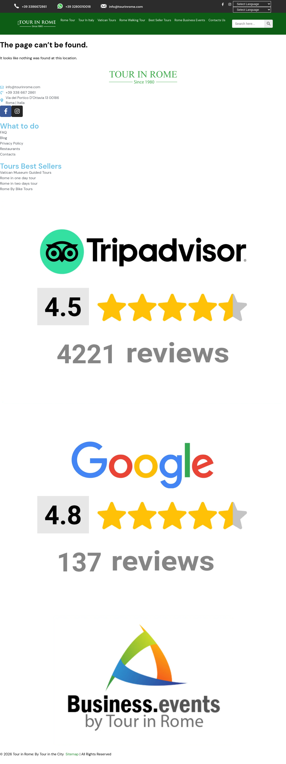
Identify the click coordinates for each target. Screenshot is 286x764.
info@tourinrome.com (126, 7)
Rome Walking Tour (132, 20)
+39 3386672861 (34, 7)
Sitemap (72, 754)
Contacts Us (216, 20)
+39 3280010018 (78, 7)
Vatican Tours (107, 20)
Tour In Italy (86, 20)
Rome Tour (68, 20)
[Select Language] (252, 4)
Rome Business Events (190, 20)
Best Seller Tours (160, 20)
